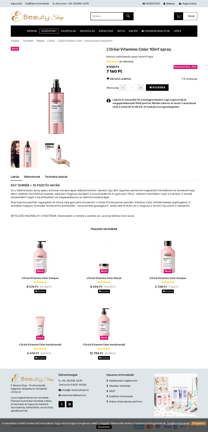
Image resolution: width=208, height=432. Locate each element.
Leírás (15, 176)
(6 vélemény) (126, 61)
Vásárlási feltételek (119, 385)
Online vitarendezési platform (125, 401)
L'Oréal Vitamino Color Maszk (104, 278)
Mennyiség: (113, 87)
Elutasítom (104, 426)
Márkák (40, 40)
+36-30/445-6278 (71, 380)
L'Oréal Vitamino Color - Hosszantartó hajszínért (85, 40)
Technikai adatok (56, 176)
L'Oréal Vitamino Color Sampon (40, 278)
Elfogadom (198, 423)
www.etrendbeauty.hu (73, 395)
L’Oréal (50, 40)
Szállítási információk (121, 396)
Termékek (28, 40)
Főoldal (15, 40)
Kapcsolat (16, 3)
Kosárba (157, 87)
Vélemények (32, 176)
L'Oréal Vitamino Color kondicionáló (40, 344)
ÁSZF (112, 391)
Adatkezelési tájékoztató (123, 380)
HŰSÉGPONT (151, 3)
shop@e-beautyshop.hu (75, 390)
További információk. (178, 423)
